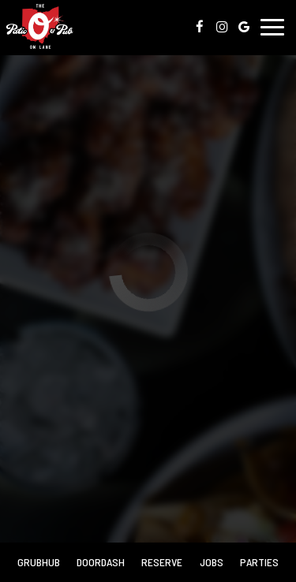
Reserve (161, 562)
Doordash (99, 561)
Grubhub (36, 561)
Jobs (211, 562)
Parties (259, 562)
